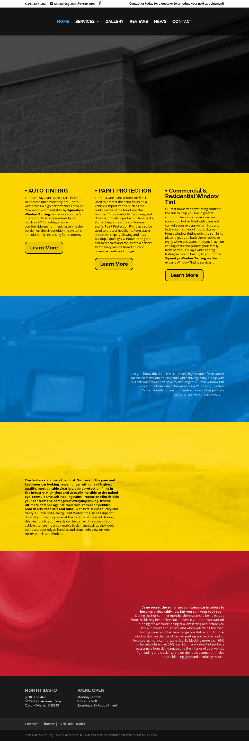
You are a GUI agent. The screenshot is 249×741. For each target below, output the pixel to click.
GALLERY (115, 22)
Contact (31, 724)
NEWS (160, 22)
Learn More (44, 247)
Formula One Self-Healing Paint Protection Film (69, 496)
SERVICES (85, 22)
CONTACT (182, 22)
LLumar (170, 209)
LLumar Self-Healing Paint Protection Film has (68, 513)
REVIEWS (139, 22)
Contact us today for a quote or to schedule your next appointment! (176, 3)
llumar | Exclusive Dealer (64, 724)
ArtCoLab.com (147, 735)
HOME (63, 22)
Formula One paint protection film (120, 197)
